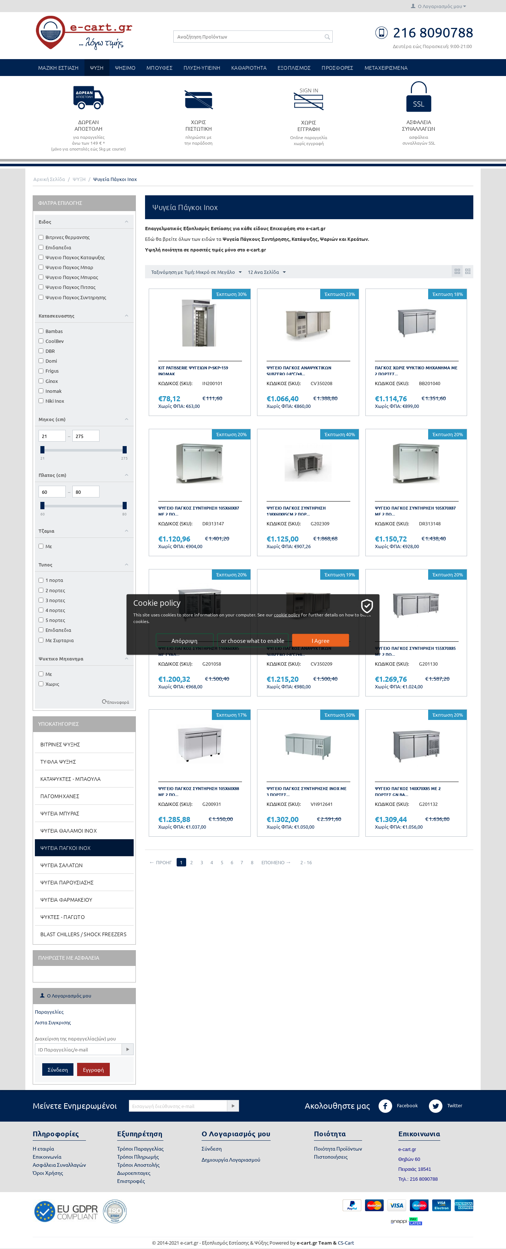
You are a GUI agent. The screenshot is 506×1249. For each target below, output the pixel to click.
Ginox (48, 381)
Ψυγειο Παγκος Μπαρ (66, 267)
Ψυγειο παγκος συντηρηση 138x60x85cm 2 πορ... (296, 511)
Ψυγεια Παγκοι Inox (65, 847)
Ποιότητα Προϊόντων (338, 1148)
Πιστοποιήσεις (330, 1156)
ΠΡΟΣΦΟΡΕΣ (337, 67)
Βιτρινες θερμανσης (64, 237)
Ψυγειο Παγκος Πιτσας (67, 287)
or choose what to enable (253, 640)
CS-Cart (346, 1242)
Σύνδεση (58, 1069)
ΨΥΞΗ (97, 67)
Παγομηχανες (59, 796)
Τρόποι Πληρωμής (138, 1156)
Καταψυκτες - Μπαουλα (70, 778)
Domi (48, 361)
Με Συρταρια (56, 640)
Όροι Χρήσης (48, 1172)
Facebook (398, 1106)
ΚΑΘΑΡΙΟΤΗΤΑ (249, 67)
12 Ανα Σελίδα (267, 272)
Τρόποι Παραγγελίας (140, 1148)
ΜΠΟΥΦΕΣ (160, 67)
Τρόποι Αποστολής (138, 1164)
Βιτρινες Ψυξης (60, 744)
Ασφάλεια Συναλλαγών (59, 1164)
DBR (47, 351)
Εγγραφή (93, 1069)
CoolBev (51, 341)
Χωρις (49, 684)
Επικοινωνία (47, 1156)
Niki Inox (51, 401)
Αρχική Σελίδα (49, 179)
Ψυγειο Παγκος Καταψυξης (72, 257)
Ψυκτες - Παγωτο (62, 916)
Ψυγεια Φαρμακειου (66, 899)
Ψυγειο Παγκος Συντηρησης (72, 297)
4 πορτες (52, 610)
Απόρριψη (185, 640)
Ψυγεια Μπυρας (59, 813)
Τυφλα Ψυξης (58, 761)
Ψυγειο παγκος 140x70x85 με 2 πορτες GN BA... (408, 791)
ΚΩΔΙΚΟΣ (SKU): (175, 383)
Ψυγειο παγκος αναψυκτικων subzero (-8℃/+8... (299, 371)
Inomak (50, 391)
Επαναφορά (118, 702)
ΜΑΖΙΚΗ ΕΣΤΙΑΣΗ (58, 67)
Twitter (445, 1106)
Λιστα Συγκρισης (53, 1022)
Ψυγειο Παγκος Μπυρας (68, 277)
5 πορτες (52, 620)
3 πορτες (52, 600)
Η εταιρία (43, 1148)
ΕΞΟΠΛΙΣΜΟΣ (294, 67)
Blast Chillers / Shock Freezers (83, 934)
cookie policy (300, 615)
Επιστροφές (131, 1180)
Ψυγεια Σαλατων (61, 865)
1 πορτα (51, 580)
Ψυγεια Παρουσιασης (67, 882)
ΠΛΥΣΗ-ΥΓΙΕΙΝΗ (202, 67)
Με (45, 546)
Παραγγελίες (49, 1012)
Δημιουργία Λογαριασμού (231, 1159)
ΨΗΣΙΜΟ (125, 67)
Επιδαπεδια (55, 247)
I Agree (321, 640)
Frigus (49, 371)
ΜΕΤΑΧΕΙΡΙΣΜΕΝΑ (386, 67)
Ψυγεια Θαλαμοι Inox (68, 830)
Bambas (51, 331)
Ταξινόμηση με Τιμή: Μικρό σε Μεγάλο (196, 272)
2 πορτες (52, 590)
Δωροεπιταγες (133, 1172)
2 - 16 (311, 862)
